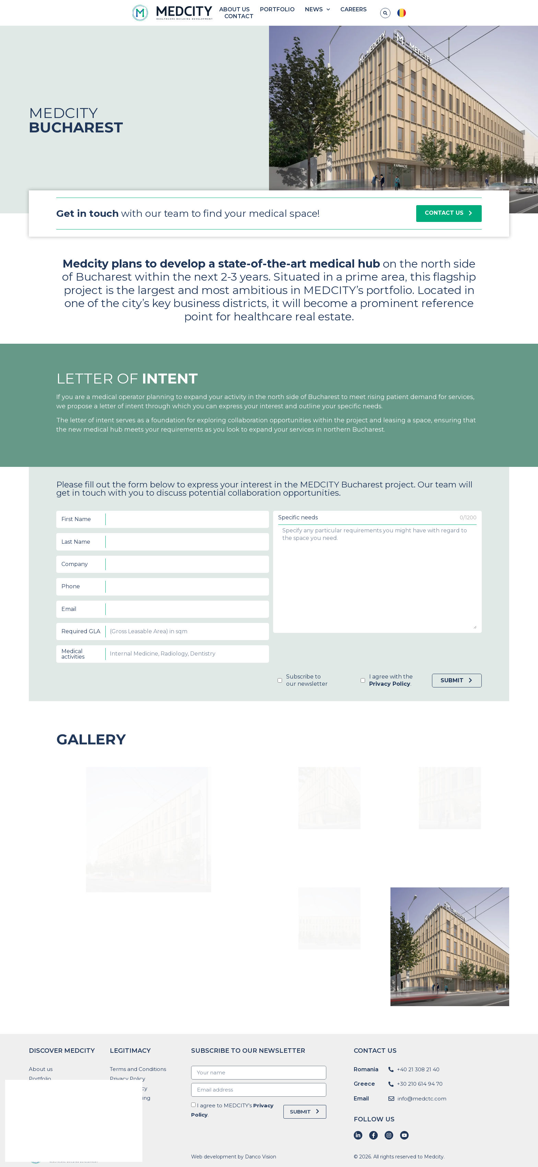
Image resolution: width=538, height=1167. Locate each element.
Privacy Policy (127, 1078)
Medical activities (208, 606)
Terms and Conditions (138, 1069)
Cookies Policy (128, 1088)
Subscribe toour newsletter (280, 614)
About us (283, 13)
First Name (209, 564)
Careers (402, 13)
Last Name (208, 571)
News (366, 13)
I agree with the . (307, 614)
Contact (440, 13)
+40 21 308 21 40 (418, 1069)
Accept (44, 1148)
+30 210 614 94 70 (420, 1084)
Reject (104, 1148)
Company (208, 578)
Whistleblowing (130, 1098)
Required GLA (210, 599)
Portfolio (326, 13)
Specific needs (278, 563)
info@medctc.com (422, 1098)
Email (206, 592)
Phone (207, 585)
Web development (213, 1157)
